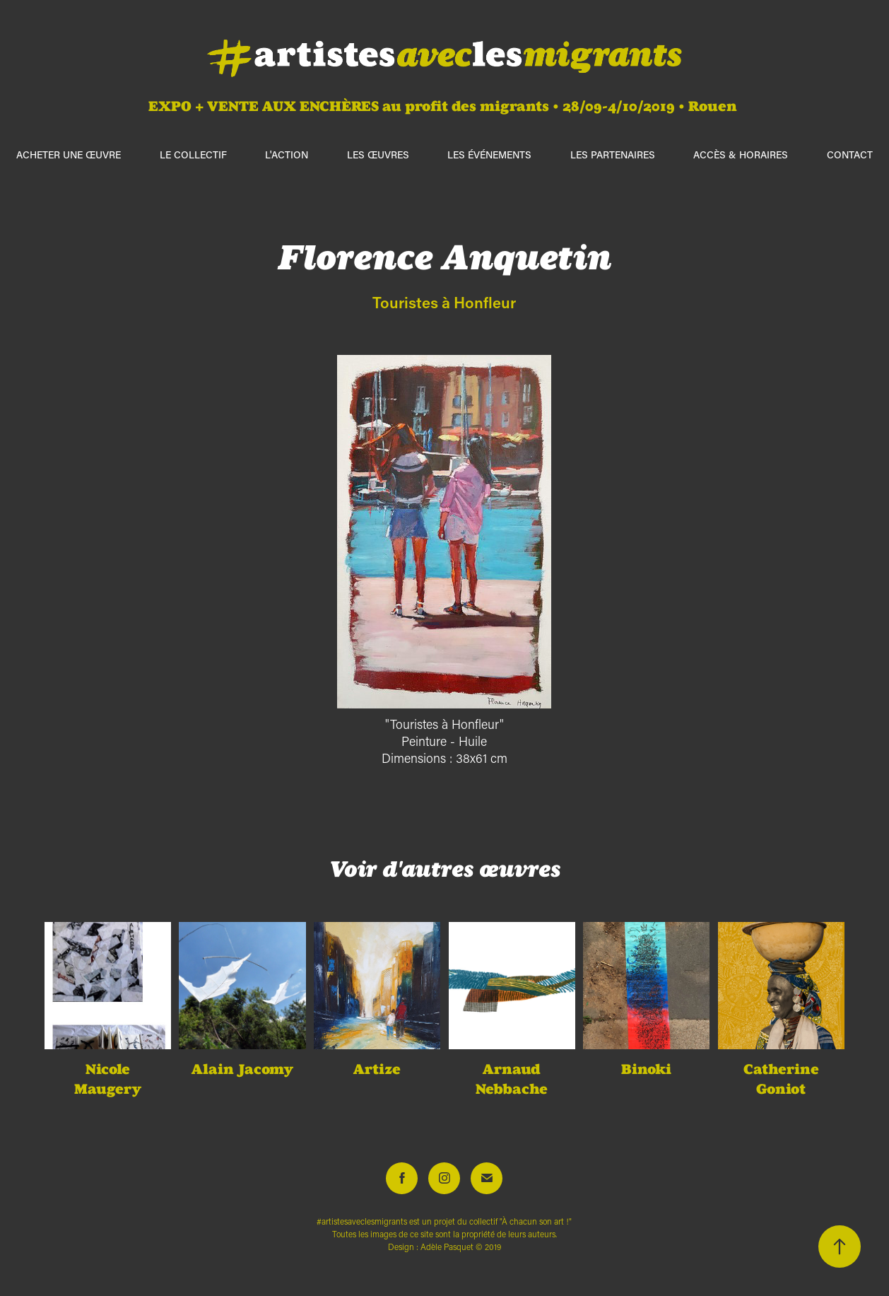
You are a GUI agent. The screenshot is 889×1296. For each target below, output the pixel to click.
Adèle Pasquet (446, 1247)
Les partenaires (612, 154)
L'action (286, 154)
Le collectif (193, 154)
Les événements (489, 154)
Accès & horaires (740, 154)
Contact (850, 154)
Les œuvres (378, 154)
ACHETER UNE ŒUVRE (68, 154)
